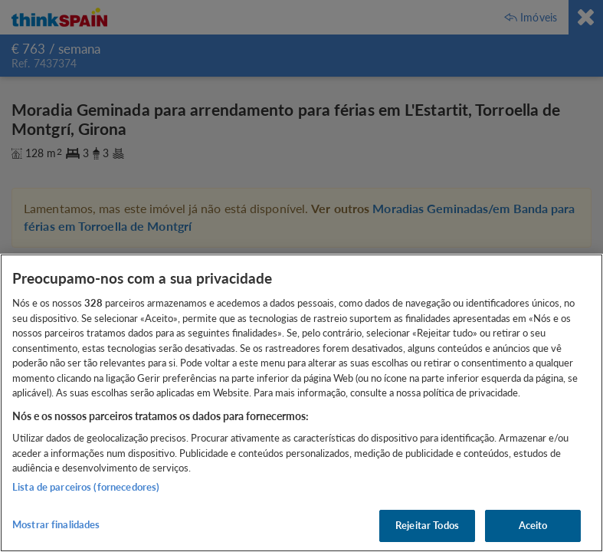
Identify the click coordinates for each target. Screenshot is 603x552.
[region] (301, 403)
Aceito (533, 525)
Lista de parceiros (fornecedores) (85, 487)
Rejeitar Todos (427, 525)
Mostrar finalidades (56, 524)
